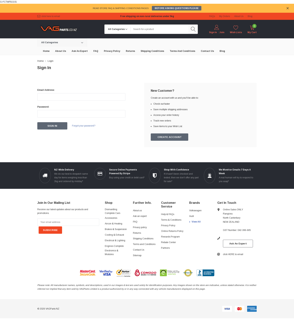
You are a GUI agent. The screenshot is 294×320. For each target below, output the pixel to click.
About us (137, 210)
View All (196, 222)
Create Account (170, 137)
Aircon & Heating (113, 224)
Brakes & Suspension (116, 229)
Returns (137, 233)
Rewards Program (170, 237)
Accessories (111, 218)
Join (221, 32)
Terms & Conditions (171, 220)
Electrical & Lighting (115, 240)
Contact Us (138, 250)
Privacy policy (140, 227)
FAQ (135, 222)
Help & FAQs (167, 214)
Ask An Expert (238, 243)
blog (250, 16)
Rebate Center (168, 242)
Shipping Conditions (143, 238)
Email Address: (46, 90)
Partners (165, 248)
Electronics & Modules (111, 252)
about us (238, 16)
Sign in (213, 32)
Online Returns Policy (172, 231)
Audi (191, 216)
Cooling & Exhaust (114, 235)
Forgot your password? (85, 126)
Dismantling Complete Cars (112, 211)
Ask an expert (140, 216)
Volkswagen (195, 210)
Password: (43, 107)
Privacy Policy (168, 225)
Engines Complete (114, 246)
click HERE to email (50, 16)
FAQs (212, 16)
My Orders (224, 16)
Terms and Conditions (144, 244)
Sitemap (137, 255)
